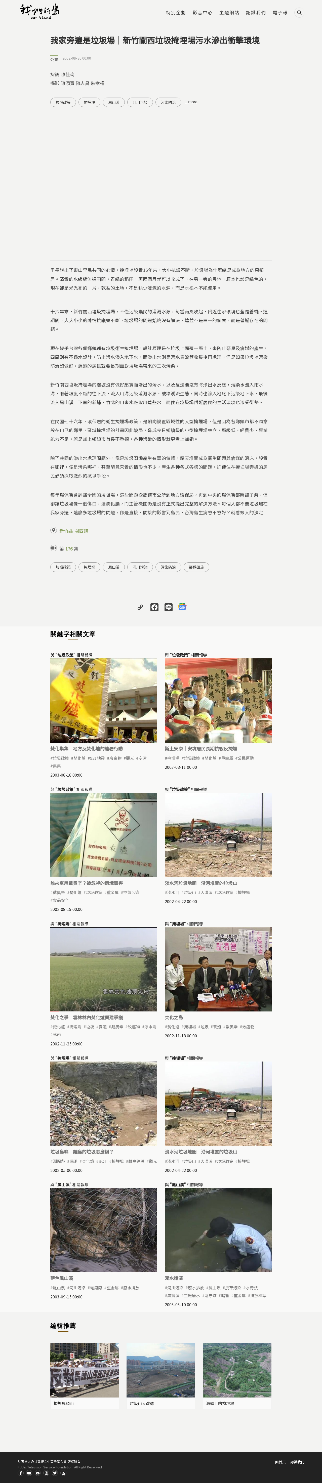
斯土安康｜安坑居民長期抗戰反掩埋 (201, 748)
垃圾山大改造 (142, 1403)
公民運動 (246, 758)
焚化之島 (174, 1017)
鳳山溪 (113, 102)
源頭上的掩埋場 (220, 1403)
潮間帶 (59, 1161)
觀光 (130, 758)
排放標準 (258, 1295)
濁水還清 (174, 1278)
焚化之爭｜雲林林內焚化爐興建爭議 (86, 1017)
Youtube (29, 1473)
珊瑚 (73, 1161)
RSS (63, 1473)
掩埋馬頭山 (64, 1403)
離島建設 (136, 1161)
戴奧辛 (59, 892)
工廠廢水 (192, 1295)
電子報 (280, 13)
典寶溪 (173, 1295)
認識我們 (256, 13)
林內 (57, 1034)
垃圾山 (190, 892)
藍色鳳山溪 (61, 1278)
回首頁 (280, 1461)
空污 (143, 758)
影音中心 (203, 13)
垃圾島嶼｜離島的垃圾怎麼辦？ (82, 1151)
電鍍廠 (96, 1288)
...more (191, 102)
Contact (38, 1473)
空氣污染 (131, 892)
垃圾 (90, 1027)
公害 (54, 59)
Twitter (55, 1473)
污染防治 (168, 102)
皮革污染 (233, 1288)
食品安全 (61, 900)
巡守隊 (211, 1295)
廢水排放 (131, 1288)
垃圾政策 (63, 102)
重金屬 (227, 758)
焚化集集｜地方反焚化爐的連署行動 (86, 748)
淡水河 (173, 892)
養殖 (103, 1027)
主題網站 (229, 13)
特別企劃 (176, 13)
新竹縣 (66, 530)
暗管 (225, 1295)
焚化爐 (79, 758)
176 (69, 548)
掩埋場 (89, 102)
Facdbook (21, 1473)
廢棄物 (115, 758)
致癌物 (134, 1027)
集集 (57, 766)
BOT (103, 1161)
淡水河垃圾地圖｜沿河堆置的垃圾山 (201, 883)
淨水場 (150, 1027)
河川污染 (140, 102)
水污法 (252, 1288)
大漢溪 (206, 892)
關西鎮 (81, 530)
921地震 (97, 758)
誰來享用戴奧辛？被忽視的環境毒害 (86, 883)
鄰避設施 (196, 567)
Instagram (46, 1473)
